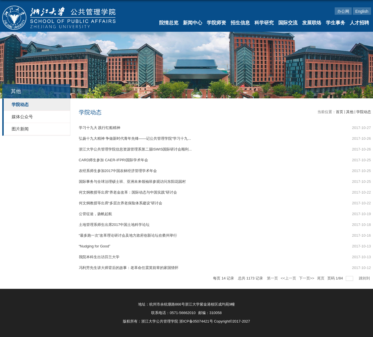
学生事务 (335, 23)
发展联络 (311, 23)
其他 (349, 112)
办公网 (343, 11)
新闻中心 (192, 23)
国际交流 (288, 23)
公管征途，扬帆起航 (95, 214)
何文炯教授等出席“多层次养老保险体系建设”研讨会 (121, 203)
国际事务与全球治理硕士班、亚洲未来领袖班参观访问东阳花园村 (132, 181)
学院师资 (216, 23)
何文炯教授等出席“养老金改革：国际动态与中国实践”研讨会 (128, 192)
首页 (339, 112)
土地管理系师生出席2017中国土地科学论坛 (114, 224)
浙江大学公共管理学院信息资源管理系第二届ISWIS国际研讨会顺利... (135, 149)
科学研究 (264, 23)
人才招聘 (359, 23)
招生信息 (240, 23)
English (361, 11)
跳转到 (365, 278)
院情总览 (168, 23)
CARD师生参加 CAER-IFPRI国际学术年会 (113, 160)
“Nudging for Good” (94, 246)
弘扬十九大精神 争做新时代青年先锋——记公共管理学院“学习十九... (135, 138)
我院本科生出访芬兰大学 (99, 257)
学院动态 (363, 112)
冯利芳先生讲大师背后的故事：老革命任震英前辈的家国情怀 (128, 268)
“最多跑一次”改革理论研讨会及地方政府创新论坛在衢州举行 (128, 235)
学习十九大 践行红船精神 (100, 128)
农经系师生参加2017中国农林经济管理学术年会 (118, 171)
